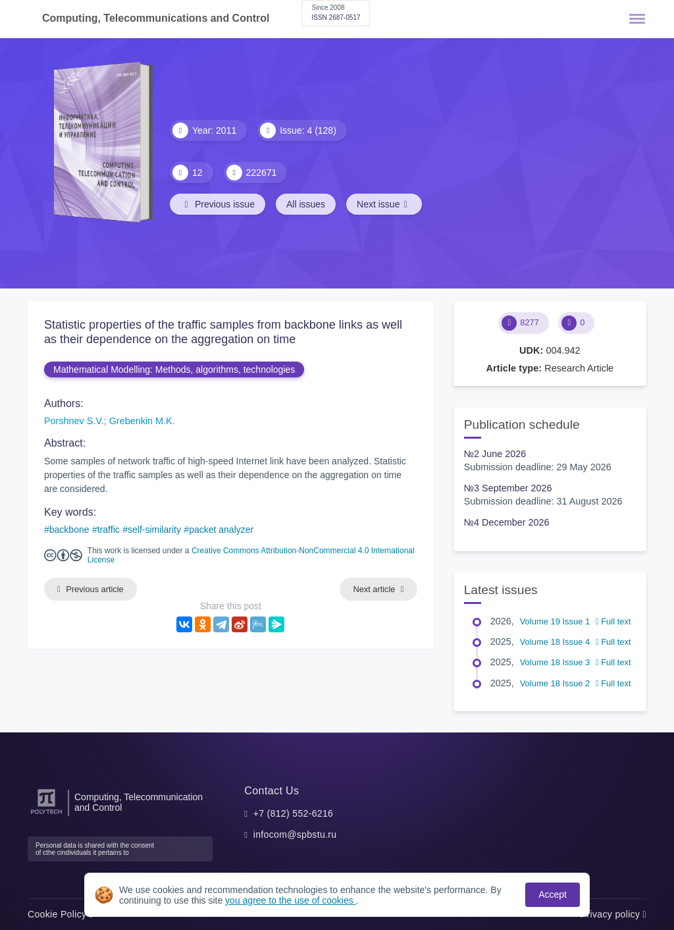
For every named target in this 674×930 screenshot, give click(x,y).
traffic (108, 529)
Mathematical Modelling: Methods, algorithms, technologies (174, 369)
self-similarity (154, 529)
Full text (613, 621)
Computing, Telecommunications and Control (155, 18)
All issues (305, 204)
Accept (552, 894)
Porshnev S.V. (74, 421)
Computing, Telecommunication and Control (138, 802)
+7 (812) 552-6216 (293, 813)
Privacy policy (613, 914)
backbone (69, 529)
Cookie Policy (60, 914)
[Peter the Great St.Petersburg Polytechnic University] (46, 814)
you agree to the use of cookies (290, 900)
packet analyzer (221, 529)
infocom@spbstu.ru (295, 834)
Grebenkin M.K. (142, 421)
